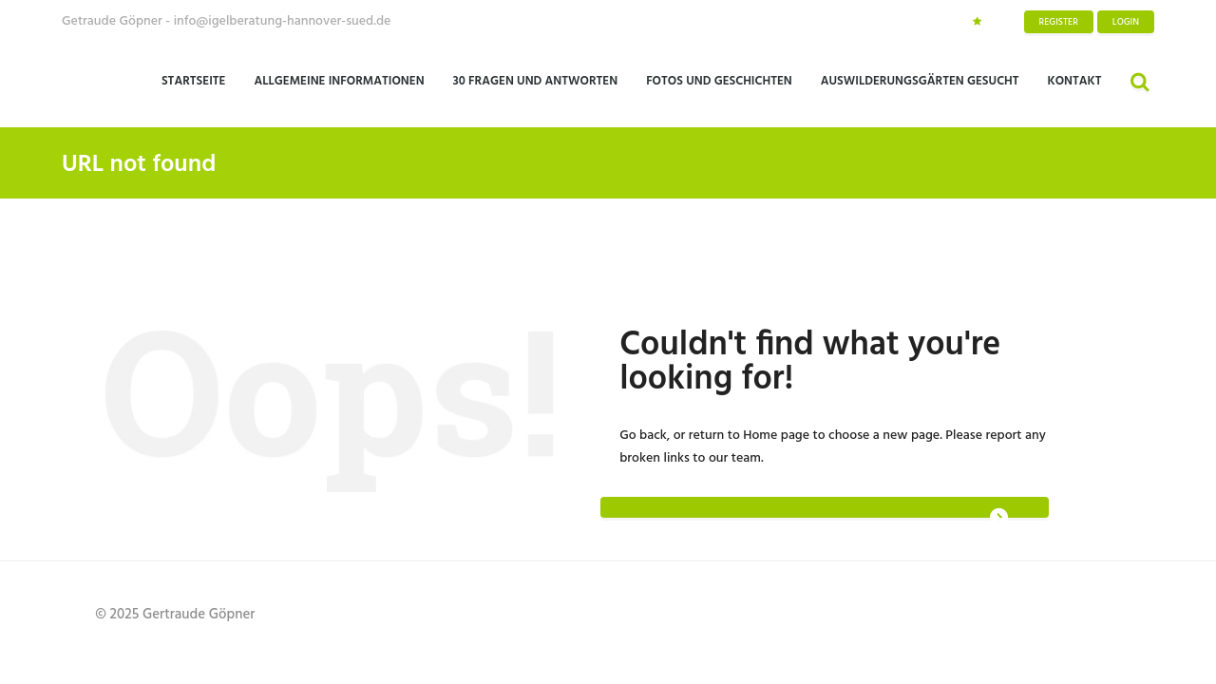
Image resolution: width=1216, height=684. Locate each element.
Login (1125, 21)
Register (1058, 21)
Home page (776, 435)
